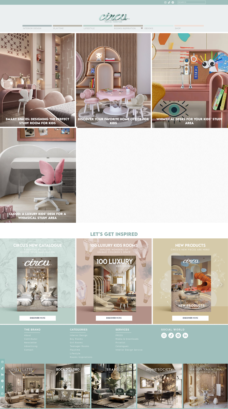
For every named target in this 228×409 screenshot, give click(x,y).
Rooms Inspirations (81, 357)
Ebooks (149, 28)
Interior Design (32, 28)
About (27, 335)
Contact (28, 350)
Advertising (31, 346)
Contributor (31, 339)
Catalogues (122, 346)
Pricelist (120, 343)
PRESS (119, 335)
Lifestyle (89, 28)
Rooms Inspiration (125, 28)
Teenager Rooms (79, 346)
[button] (7, 285)
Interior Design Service (129, 350)
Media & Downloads (127, 339)
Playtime (58, 28)
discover (37, 318)
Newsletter (30, 343)
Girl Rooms (76, 343)
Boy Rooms (76, 339)
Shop (178, 28)
